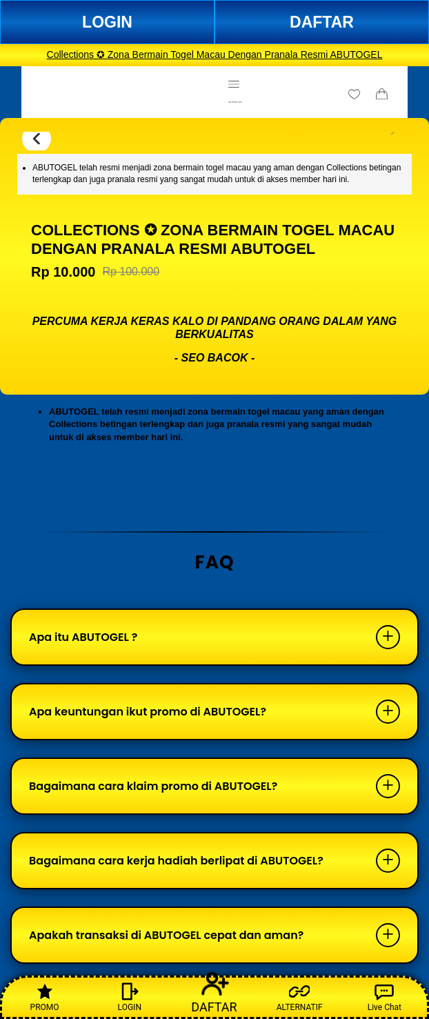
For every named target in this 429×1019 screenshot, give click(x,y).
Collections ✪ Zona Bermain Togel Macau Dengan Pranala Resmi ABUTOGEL (215, 54)
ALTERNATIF (300, 996)
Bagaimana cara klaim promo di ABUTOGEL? (153, 786)
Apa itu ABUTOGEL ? (83, 637)
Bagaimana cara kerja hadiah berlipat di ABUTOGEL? (176, 861)
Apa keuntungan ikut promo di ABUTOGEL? (147, 712)
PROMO (44, 996)
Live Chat (384, 996)
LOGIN (107, 22)
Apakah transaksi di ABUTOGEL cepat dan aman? (166, 935)
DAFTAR (322, 22)
